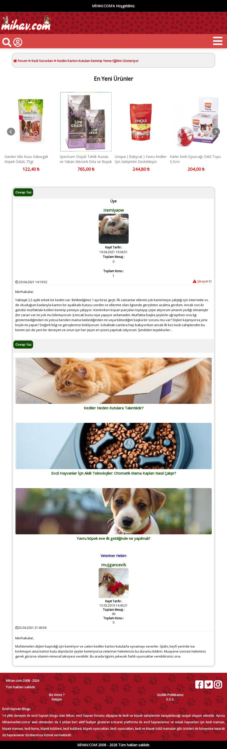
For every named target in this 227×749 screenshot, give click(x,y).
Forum (22, 60)
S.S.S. (170, 699)
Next (216, 132)
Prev (11, 132)
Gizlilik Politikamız (170, 695)
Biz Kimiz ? (56, 695)
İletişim (56, 699)
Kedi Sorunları (42, 60)
